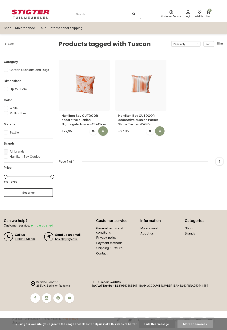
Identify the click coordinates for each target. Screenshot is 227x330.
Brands (190, 233)
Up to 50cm (18, 89)
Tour (42, 28)
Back (9, 43)
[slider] (5, 177)
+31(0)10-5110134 (25, 239)
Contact (101, 253)
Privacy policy (106, 237)
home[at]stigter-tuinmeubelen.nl (74, 239)
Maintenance (25, 28)
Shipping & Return (109, 248)
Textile (14, 132)
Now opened (44, 225)
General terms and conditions (109, 230)
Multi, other (18, 113)
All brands (17, 151)
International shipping (66, 28)
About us (147, 233)
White (14, 108)
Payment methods (109, 243)
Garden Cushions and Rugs (29, 70)
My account (149, 228)
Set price (28, 192)
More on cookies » (195, 324)
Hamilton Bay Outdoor (26, 156)
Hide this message (156, 324)
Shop (7, 28)
